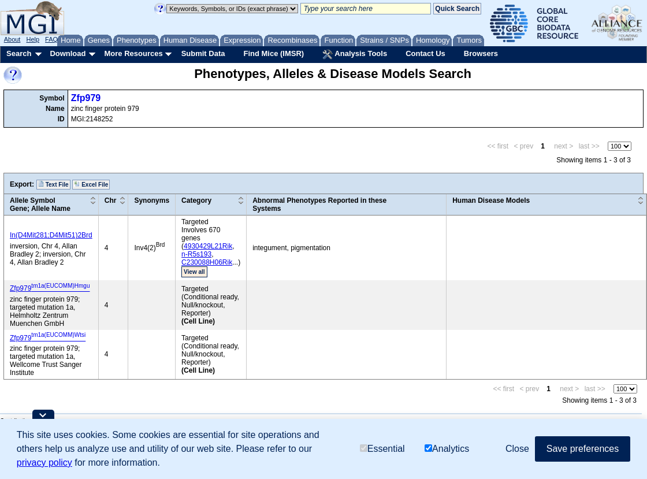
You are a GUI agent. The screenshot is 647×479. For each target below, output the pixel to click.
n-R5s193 (196, 254)
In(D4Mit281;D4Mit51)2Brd (51, 235)
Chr (111, 200)
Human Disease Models (491, 200)
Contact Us (425, 53)
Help (32, 39)
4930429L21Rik (208, 246)
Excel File (91, 184)
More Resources (133, 53)
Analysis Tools (354, 54)
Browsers (481, 53)
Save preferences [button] (582, 449)
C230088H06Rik (206, 262)
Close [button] (517, 449)
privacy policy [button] (44, 462)
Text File (53, 184)
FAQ (51, 39)
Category (196, 200)
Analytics (447, 449)
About (12, 39)
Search (18, 53)
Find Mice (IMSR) (273, 53)
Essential (382, 449)
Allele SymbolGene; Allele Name (40, 204)
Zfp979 (86, 98)
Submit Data (203, 53)
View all (194, 272)
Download (67, 53)
